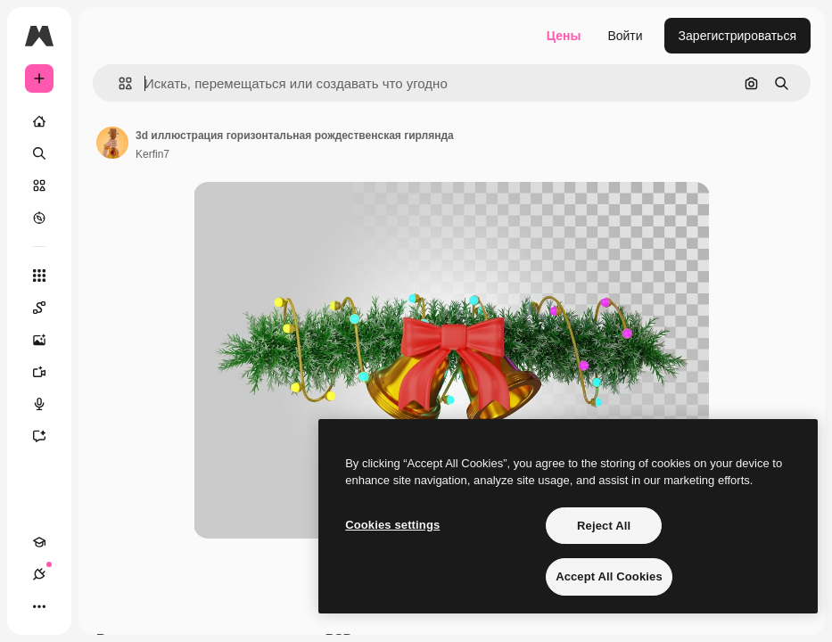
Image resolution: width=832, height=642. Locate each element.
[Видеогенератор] (48, 372)
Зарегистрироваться (737, 36)
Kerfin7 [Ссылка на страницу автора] (152, 154)
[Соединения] (39, 574)
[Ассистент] (48, 436)
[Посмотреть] (39, 217)
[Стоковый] (39, 185)
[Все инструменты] (39, 275)
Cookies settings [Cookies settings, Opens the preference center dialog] (392, 524)
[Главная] (39, 121)
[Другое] (39, 606)
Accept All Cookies (609, 576)
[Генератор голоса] (48, 404)
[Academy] (39, 542)
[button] (118, 83)
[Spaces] (48, 307)
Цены (564, 36)
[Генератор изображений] (48, 339)
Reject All (603, 525)
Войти (624, 36)
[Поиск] (39, 153)
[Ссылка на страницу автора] (112, 143)
